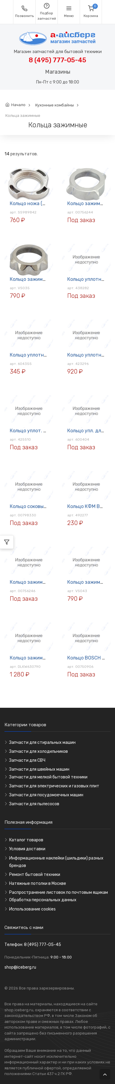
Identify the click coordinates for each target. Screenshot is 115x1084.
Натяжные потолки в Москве (37, 883)
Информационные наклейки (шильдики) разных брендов (56, 862)
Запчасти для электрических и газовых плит (54, 786)
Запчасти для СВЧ (27, 760)
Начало (18, 105)
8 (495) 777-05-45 (57, 60)
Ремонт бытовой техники (34, 874)
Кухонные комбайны (54, 105)
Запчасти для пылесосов (34, 803)
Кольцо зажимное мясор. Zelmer (47, 582)
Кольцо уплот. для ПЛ (35, 430)
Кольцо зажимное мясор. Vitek (45, 279)
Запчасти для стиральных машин (42, 742)
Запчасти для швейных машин (39, 769)
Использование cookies (32, 909)
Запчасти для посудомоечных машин (46, 794)
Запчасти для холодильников (38, 751)
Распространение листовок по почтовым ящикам (58, 892)
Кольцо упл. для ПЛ (89, 430)
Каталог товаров (26, 840)
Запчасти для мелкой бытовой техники (48, 777)
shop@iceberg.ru (20, 967)
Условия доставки (27, 848)
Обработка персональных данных (42, 899)
